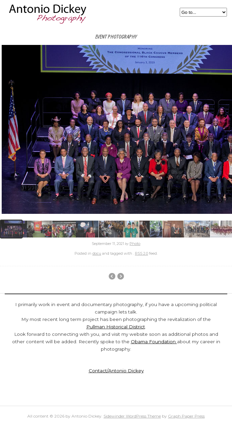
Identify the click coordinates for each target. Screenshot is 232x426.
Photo (134, 243)
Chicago (120, 276)
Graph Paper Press (186, 416)
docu (96, 253)
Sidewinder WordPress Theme (132, 416)
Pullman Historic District (111, 276)
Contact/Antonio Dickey (116, 370)
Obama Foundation (154, 341)
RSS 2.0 (141, 253)
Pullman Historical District (115, 326)
